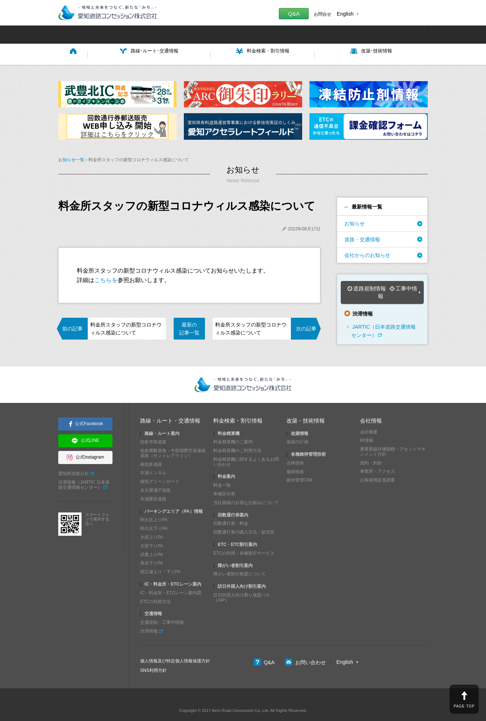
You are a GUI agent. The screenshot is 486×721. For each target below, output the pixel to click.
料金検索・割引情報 (237, 408)
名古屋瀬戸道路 (155, 478)
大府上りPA (151, 525)
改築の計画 (297, 429)
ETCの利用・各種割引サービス (243, 541)
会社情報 (371, 408)
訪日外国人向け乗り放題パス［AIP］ (241, 586)
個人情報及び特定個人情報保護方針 (175, 648)
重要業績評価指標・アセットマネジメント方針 (393, 440)
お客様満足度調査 (377, 468)
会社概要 (369, 419)
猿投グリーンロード (159, 469)
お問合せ (322, 14)
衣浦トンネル (153, 460)
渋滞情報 (149, 619)
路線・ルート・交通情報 (170, 408)
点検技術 (295, 450)
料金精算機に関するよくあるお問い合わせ (246, 450)
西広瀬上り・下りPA (160, 559)
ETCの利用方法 (155, 589)
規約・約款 (371, 450)
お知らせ (354, 222)
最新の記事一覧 (189, 327)
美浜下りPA (151, 551)
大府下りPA (151, 533)
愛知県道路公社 (73, 461)
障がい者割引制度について (239, 561)
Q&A (294, 14)
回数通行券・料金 (230, 511)
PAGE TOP (464, 706)
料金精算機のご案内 (233, 429)
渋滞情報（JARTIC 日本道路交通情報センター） (84, 473)
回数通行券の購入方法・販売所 (243, 520)
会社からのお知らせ (367, 253)
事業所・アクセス (377, 459)
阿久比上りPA (153, 507)
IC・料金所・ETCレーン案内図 (170, 580)
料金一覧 (222, 473)
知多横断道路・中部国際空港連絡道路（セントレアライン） (173, 441)
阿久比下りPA (153, 516)
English (345, 14)
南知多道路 (151, 452)
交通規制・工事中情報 (162, 610)
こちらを (106, 278)
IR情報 (366, 428)
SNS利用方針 (153, 658)
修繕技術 (295, 459)
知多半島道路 (153, 429)
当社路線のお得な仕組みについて (246, 490)
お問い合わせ (305, 650)
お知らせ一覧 (71, 158)
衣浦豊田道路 (153, 487)
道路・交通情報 (362, 238)
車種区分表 (224, 481)
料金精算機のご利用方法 (237, 438)
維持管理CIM (299, 468)
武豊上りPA (151, 542)
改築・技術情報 (306, 408)
